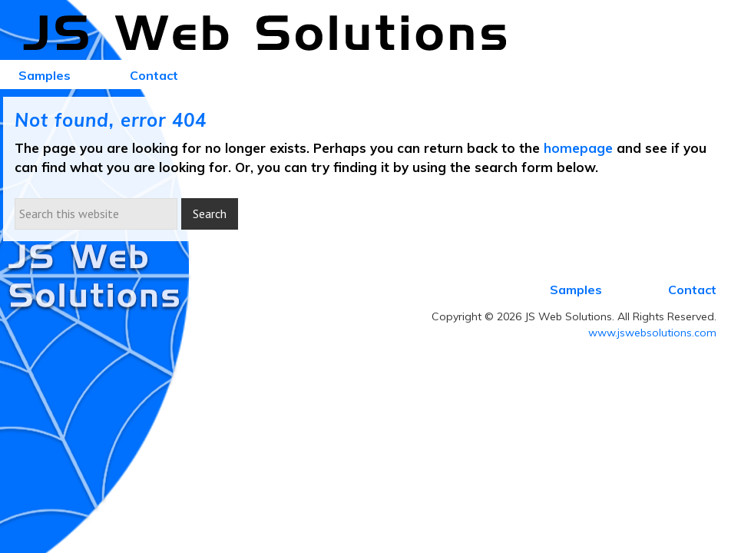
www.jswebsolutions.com (652, 332)
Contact (692, 289)
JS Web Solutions (273, 33)
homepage (578, 148)
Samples (576, 289)
